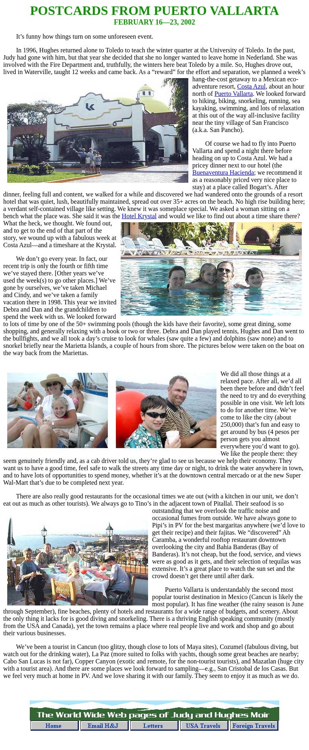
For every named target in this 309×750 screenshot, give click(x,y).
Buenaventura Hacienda (223, 172)
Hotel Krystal (139, 216)
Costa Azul (251, 86)
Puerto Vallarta (233, 93)
